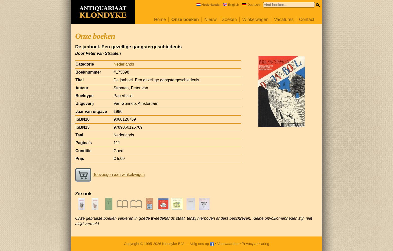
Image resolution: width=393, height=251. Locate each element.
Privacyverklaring (255, 244)
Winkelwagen (255, 19)
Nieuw (210, 19)
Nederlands (124, 64)
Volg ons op (202, 244)
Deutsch (251, 5)
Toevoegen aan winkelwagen (110, 174)
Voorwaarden (228, 244)
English (231, 5)
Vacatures (283, 19)
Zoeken (229, 19)
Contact (306, 19)
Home (160, 19)
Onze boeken (185, 19)
